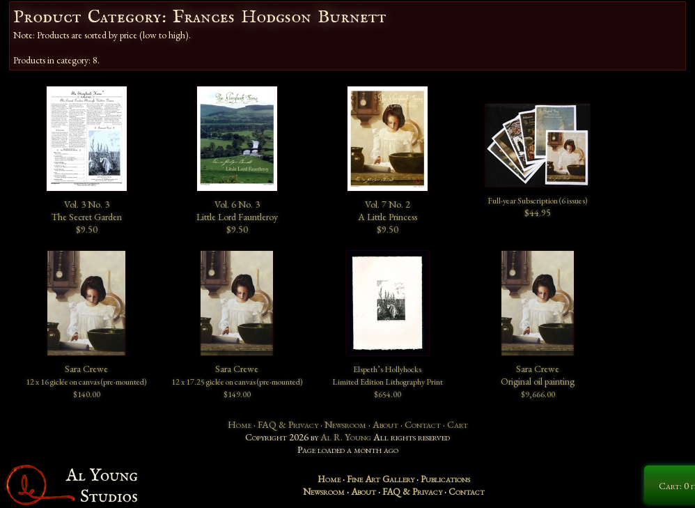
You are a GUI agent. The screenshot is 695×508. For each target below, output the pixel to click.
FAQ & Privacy (288, 424)
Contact (423, 424)
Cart (457, 424)
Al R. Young (345, 437)
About (385, 424)
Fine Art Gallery (380, 478)
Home (239, 424)
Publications (445, 478)
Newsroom (345, 424)
